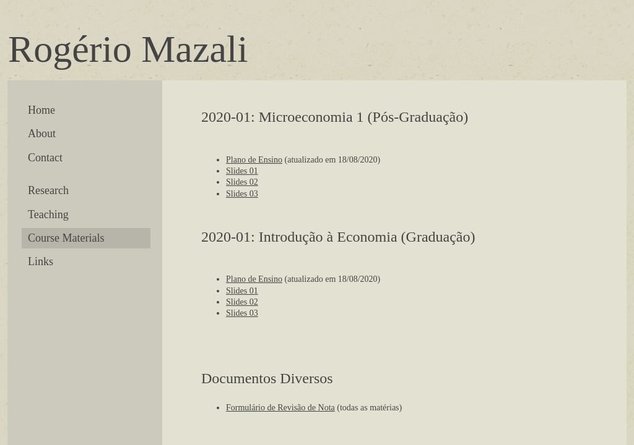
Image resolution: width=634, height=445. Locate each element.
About (42, 133)
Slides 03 (242, 193)
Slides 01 (242, 171)
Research (48, 190)
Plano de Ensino (254, 159)
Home (41, 110)
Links (40, 261)
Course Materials (66, 238)
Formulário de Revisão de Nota (280, 407)
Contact (45, 157)
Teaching (48, 214)
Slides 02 (242, 182)
